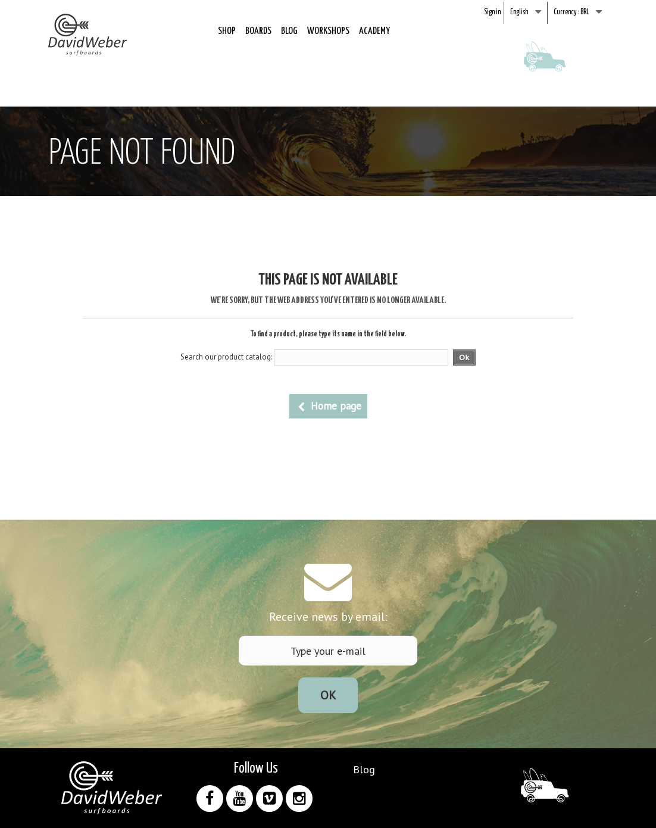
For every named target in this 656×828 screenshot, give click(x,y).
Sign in (492, 12)
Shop (227, 31)
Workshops (328, 31)
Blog (289, 31)
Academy (374, 31)
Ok (328, 695)
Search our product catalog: (226, 357)
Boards (258, 31)
